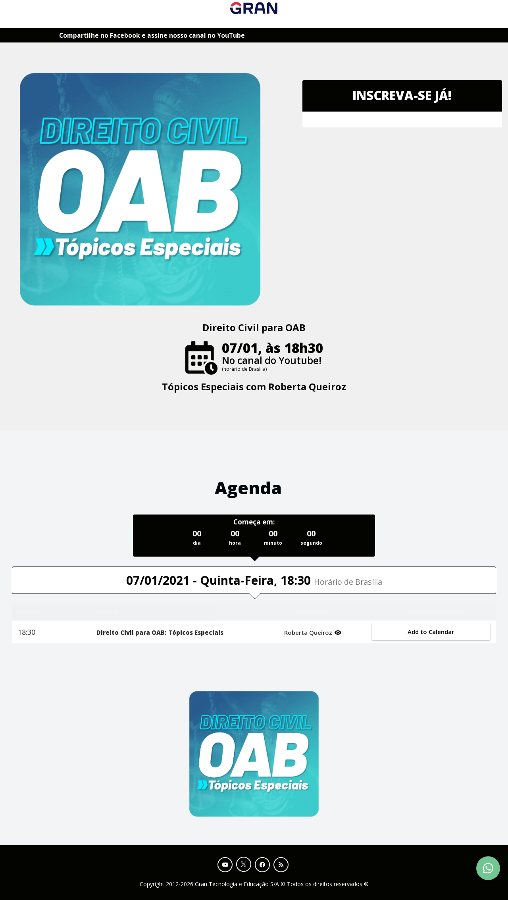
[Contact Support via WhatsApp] (488, 868)
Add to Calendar (431, 632)
